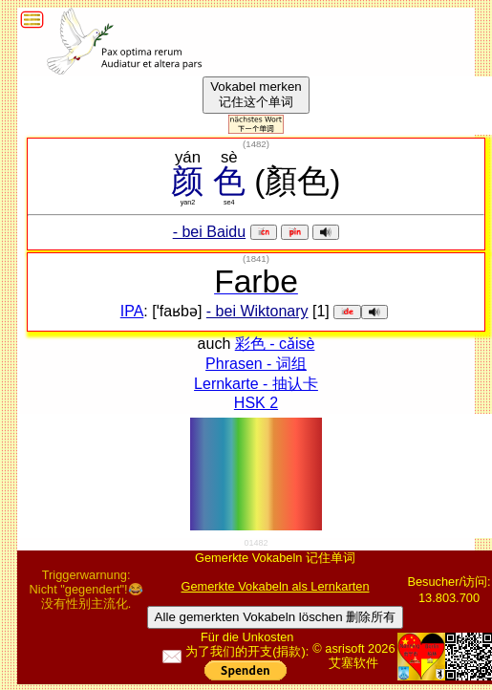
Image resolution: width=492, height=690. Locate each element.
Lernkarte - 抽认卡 (256, 384)
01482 (255, 543)
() (256, 144)
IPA (132, 311)
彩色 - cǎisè (275, 343)
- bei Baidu (209, 232)
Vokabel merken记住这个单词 (256, 94)
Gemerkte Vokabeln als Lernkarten (275, 586)
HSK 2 (256, 403)
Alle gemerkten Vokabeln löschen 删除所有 (275, 617)
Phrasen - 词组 (256, 364)
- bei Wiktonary (257, 311)
